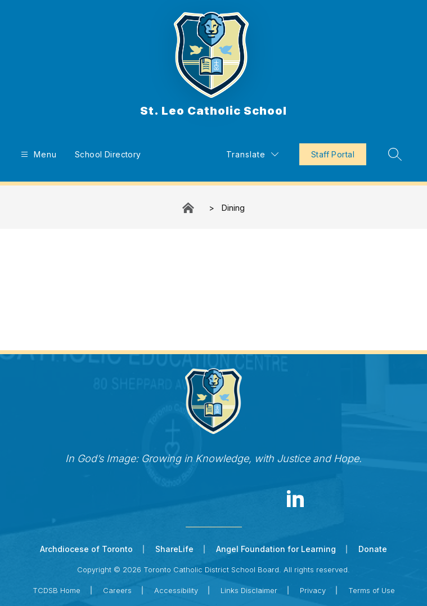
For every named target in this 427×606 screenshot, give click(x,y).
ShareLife (174, 549)
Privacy (313, 590)
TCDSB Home (56, 590)
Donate (372, 549)
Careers (117, 590)
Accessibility (176, 590)
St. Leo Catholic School (189, 207)
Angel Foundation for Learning (276, 549)
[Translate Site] (252, 154)
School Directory (108, 154)
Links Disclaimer (249, 590)
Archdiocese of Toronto (86, 549)
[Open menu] (37, 154)
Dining (233, 207)
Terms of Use (371, 590)
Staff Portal (332, 154)
